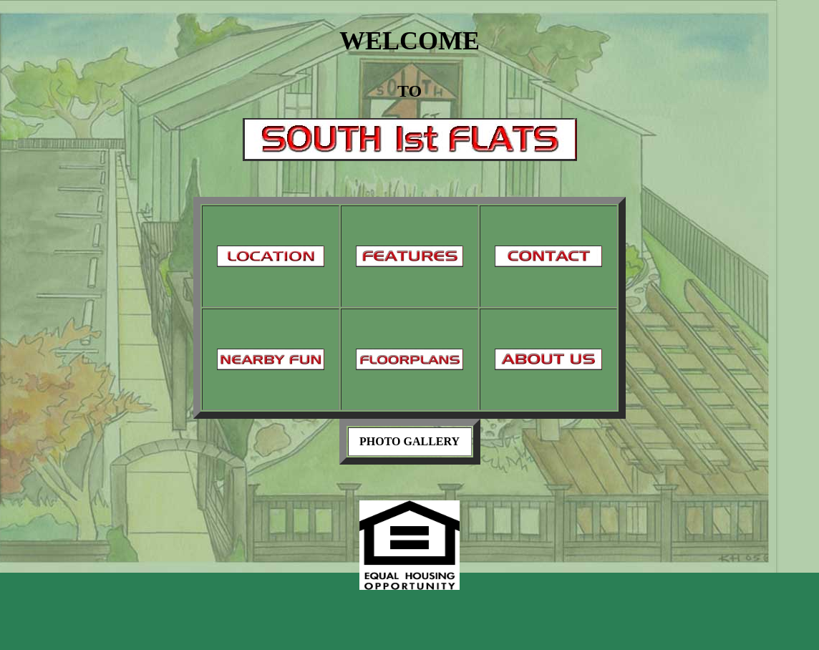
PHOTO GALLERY (409, 441)
